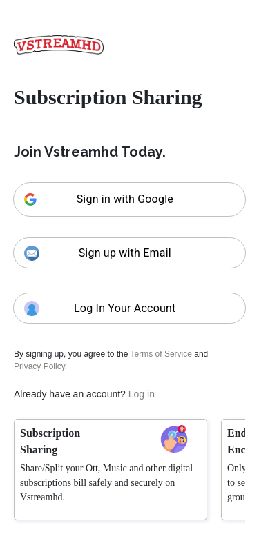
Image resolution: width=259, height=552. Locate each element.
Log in (140, 394)
